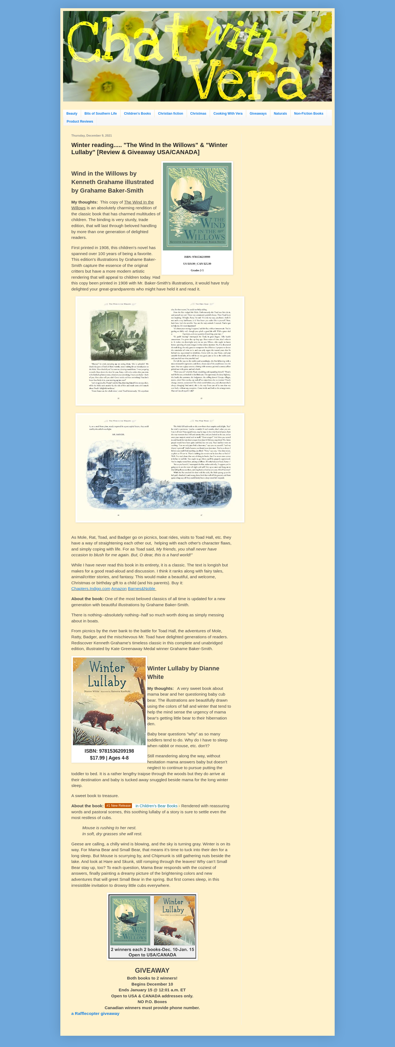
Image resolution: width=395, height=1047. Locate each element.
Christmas (198, 113)
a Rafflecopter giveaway (95, 1013)
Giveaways (258, 113)
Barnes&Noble (141, 588)
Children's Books (137, 113)
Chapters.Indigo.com (90, 588)
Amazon (118, 588)
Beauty (71, 113)
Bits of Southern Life (100, 113)
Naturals (280, 113)
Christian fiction (170, 113)
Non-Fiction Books (308, 113)
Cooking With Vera (227, 113)
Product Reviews (80, 121)
